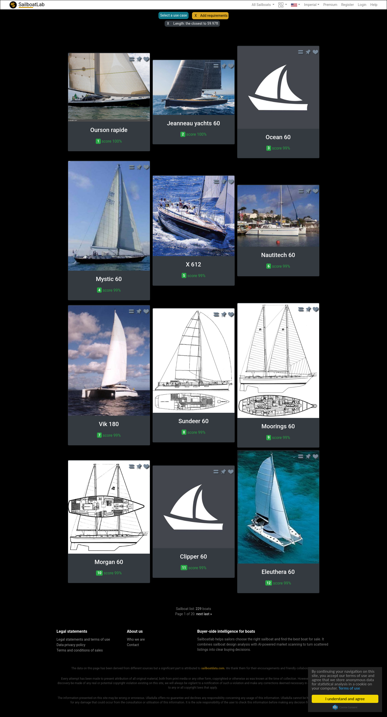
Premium (330, 5)
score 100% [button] (109, 141)
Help (373, 5)
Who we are (136, 639)
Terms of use (349, 688)
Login (362, 5)
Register (347, 5)
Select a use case (173, 15)
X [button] (195, 16)
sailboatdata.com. (213, 668)
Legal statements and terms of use (83, 639)
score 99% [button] (278, 148)
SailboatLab (26, 5)
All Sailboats (262, 5)
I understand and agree (345, 698)
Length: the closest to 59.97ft (195, 23)
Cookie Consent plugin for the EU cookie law (345, 707)
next (199, 614)
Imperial (310, 5)
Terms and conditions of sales (80, 650)
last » (208, 614)
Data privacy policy (71, 645)
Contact (133, 645)
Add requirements (214, 16)
